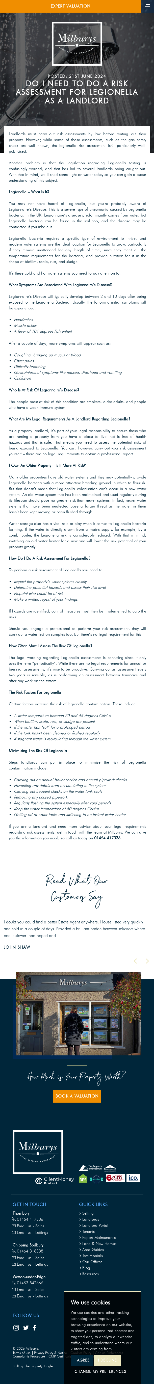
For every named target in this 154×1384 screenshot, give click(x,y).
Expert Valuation (70, 6)
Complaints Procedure (29, 1356)
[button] (135, 961)
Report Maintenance (97, 1237)
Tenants (87, 1231)
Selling (86, 1213)
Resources (89, 1273)
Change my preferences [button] (100, 1371)
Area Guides (91, 1249)
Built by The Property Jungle (33, 1366)
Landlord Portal (93, 1225)
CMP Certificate (59, 1356)
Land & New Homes (97, 1243)
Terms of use (22, 1353)
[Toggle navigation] (147, 6)
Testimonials (91, 1255)
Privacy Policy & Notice (50, 1353)
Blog (84, 1267)
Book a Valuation (77, 1096)
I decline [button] (107, 1360)
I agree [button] (82, 1360)
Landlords (89, 1219)
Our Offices (90, 1261)
